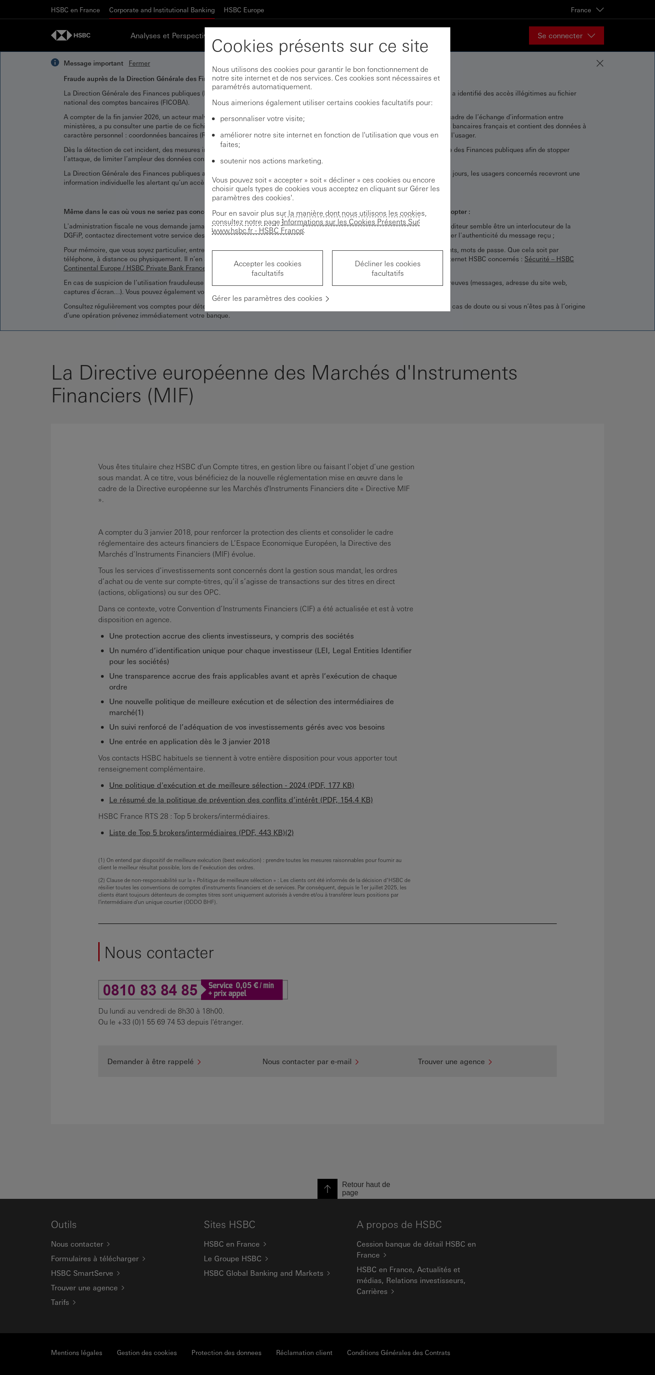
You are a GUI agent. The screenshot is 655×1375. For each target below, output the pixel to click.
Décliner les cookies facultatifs (388, 268)
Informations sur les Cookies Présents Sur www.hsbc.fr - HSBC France (315, 226)
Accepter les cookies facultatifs (268, 268)
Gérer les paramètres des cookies (267, 298)
